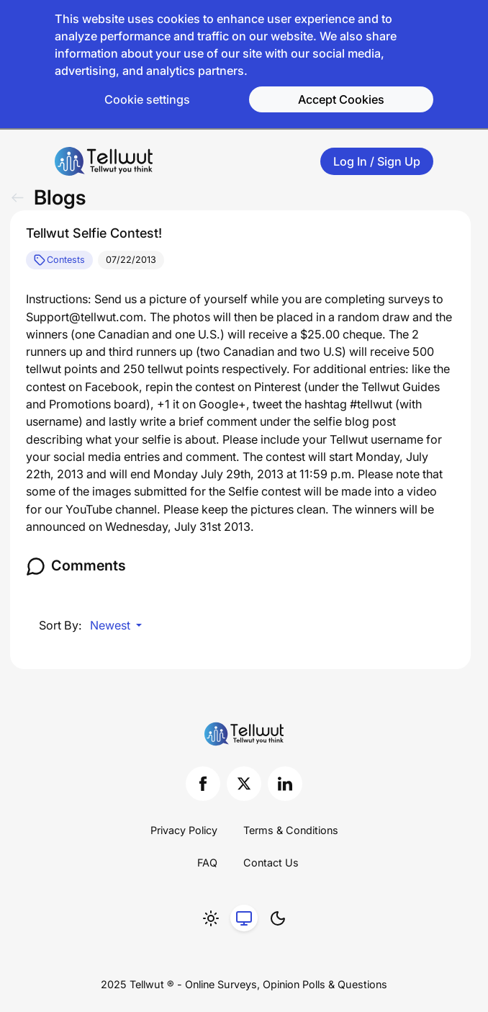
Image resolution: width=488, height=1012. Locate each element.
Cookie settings (147, 99)
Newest (111, 625)
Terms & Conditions (290, 830)
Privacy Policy (183, 830)
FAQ (207, 862)
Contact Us (271, 862)
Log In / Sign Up (376, 161)
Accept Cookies (341, 99)
